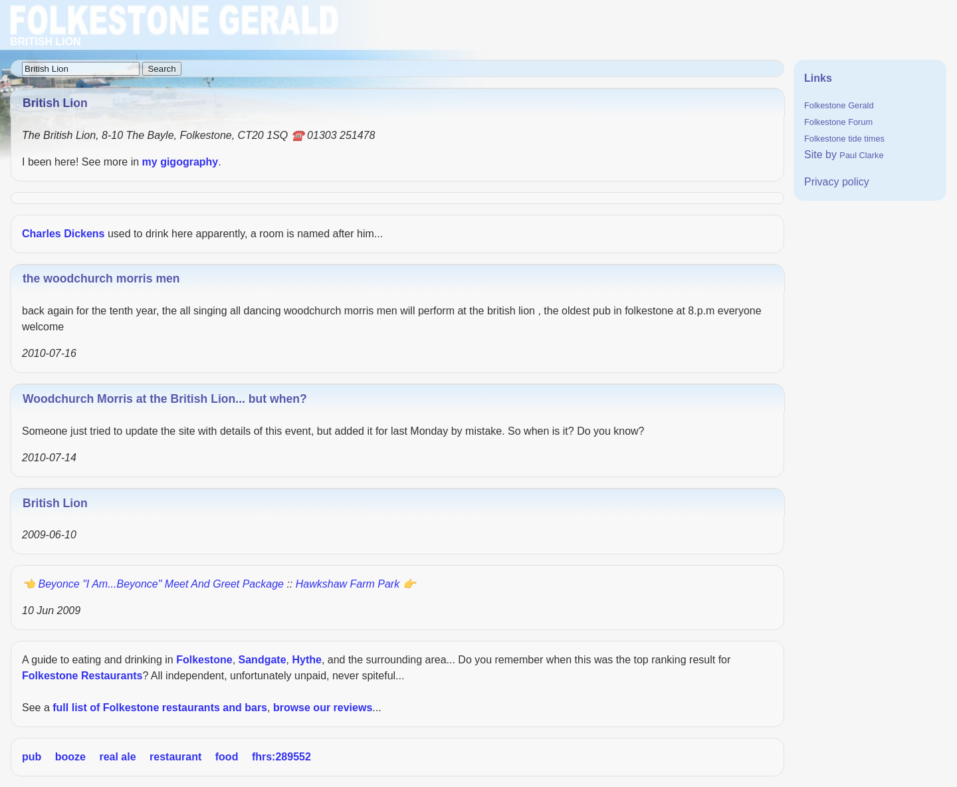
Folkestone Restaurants (82, 675)
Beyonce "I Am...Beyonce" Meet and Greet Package (160, 584)
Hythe (306, 659)
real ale (117, 756)
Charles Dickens (63, 233)
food (227, 756)
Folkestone (204, 659)
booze (70, 756)
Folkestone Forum (838, 122)
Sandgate (262, 659)
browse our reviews (322, 707)
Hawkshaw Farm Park (347, 584)
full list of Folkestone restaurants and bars (160, 707)
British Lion (55, 503)
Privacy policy (836, 181)
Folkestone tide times (844, 139)
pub (31, 756)
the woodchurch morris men (101, 278)
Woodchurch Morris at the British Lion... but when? (165, 398)
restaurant (175, 756)
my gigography (180, 162)
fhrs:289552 (281, 756)
